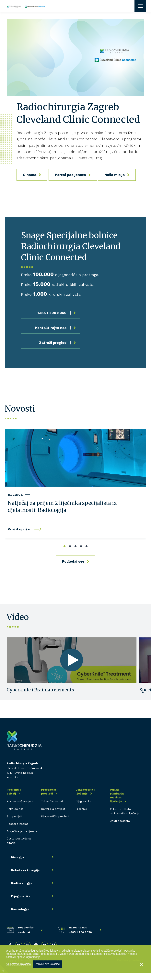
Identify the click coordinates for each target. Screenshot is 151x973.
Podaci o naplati (18, 823)
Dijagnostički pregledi (55, 816)
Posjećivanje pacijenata (22, 831)
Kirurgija (17, 857)
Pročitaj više (19, 529)
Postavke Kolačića (19, 964)
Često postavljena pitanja (19, 840)
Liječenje (81, 808)
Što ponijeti (14, 816)
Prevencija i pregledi (49, 791)
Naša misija (114, 175)
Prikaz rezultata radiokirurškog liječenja (125, 811)
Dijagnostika (83, 801)
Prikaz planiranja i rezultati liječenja (117, 795)
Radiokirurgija (21, 883)
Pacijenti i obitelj (14, 791)
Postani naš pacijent (20, 801)
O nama (29, 175)
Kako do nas (15, 808)
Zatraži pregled (52, 343)
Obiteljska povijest (53, 808)
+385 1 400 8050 (51, 313)
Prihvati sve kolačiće (47, 964)
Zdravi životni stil (52, 801)
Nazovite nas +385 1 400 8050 (80, 930)
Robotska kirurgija (25, 870)
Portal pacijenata (70, 175)
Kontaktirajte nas (50, 328)
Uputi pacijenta (120, 820)
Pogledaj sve (73, 561)
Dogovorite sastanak (26, 930)
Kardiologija (20, 909)
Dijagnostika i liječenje (85, 791)
